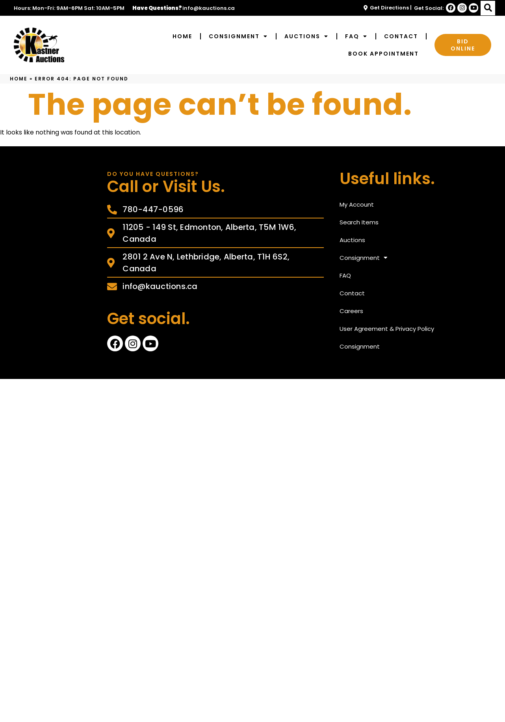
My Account (357, 204)
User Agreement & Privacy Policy (387, 329)
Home (182, 36)
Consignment (238, 36)
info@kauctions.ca (208, 8)
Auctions (306, 36)
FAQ (356, 36)
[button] (488, 8)
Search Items (359, 222)
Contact (401, 36)
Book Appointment (383, 54)
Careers (351, 311)
